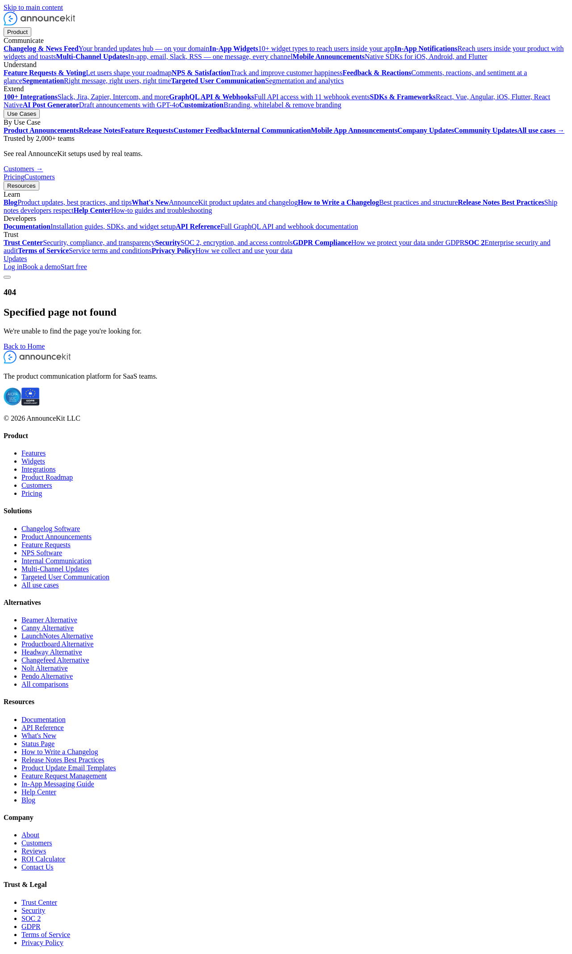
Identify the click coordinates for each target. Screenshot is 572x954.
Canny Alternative (47, 628)
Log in (13, 266)
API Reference (42, 727)
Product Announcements (56, 536)
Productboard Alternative (57, 644)
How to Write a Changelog (59, 752)
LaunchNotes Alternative (57, 636)
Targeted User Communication (65, 577)
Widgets (33, 461)
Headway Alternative (51, 652)
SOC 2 (31, 918)
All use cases (40, 585)
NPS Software (41, 553)
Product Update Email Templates (68, 768)
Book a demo (41, 266)
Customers (39, 177)
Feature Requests (46, 545)
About (30, 835)
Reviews (33, 851)
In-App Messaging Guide (57, 784)
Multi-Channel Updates (55, 569)
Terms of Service (45, 934)
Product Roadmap (47, 477)
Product (17, 32)
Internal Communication (56, 561)
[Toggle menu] (7, 277)
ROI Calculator (43, 859)
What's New (38, 735)
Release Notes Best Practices (62, 760)
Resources (21, 185)
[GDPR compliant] (30, 403)
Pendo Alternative (47, 676)
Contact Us (37, 867)
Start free (74, 266)
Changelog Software (50, 528)
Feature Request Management (64, 776)
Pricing (14, 177)
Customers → (23, 169)
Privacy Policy (42, 942)
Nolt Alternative (44, 668)
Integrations (38, 469)
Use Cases (21, 113)
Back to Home (24, 346)
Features (33, 453)
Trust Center (39, 902)
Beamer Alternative (49, 620)
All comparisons (44, 684)
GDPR (31, 926)
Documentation (43, 719)
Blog (28, 800)
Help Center (38, 792)
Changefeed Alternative (55, 660)
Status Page (38, 743)
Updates (15, 258)
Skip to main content (33, 7)
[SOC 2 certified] (12, 403)
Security (33, 910)
